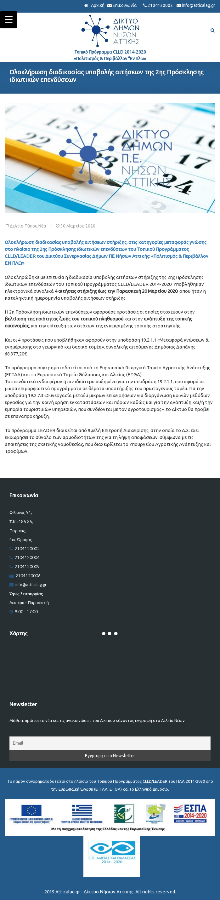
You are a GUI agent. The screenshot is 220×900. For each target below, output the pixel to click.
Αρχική (97, 5)
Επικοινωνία (125, 5)
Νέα (42, 225)
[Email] (110, 743)
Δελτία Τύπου (23, 225)
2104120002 (160, 5)
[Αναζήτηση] (212, 31)
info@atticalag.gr (198, 5)
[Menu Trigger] (8, 19)
